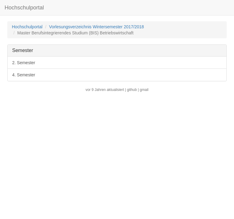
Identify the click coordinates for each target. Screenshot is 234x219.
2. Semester (23, 62)
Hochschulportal (24, 8)
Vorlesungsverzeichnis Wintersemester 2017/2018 (96, 26)
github (132, 90)
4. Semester (23, 74)
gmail (144, 90)
